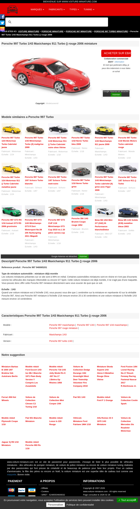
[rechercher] (56, 22)
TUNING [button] (89, 9)
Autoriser (116, 95)
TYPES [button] (74, 9)
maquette (11, 474)
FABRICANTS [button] (57, 9)
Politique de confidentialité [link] (80, 504)
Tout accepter (127, 500)
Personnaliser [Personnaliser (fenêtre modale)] (55, 504)
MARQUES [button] (37, 9)
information (119, 62)
